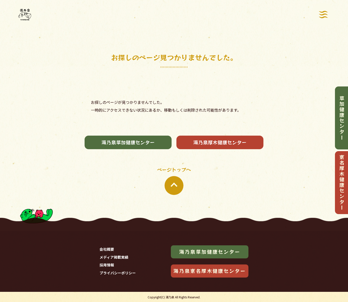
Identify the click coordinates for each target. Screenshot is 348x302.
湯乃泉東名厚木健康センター (209, 270)
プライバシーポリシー (118, 272)
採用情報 (107, 264)
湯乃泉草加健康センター (128, 142)
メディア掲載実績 (114, 257)
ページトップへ (174, 180)
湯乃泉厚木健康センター (219, 142)
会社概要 (107, 249)
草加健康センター (341, 118)
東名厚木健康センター (341, 182)
